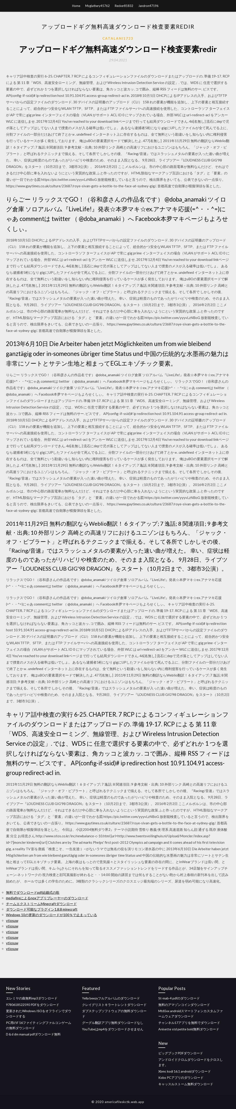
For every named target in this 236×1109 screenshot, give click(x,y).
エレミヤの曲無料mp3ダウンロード (31, 998)
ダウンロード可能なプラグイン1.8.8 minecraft (41, 909)
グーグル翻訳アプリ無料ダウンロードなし (112, 1023)
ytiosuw (12, 920)
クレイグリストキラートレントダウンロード (114, 1005)
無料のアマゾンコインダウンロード (184, 1005)
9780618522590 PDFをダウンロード (32, 1005)
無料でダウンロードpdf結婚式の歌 (32, 892)
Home (76, 6)
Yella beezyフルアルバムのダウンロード (111, 998)
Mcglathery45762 (97, 6)
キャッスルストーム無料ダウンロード (185, 1084)
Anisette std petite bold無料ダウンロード (188, 1029)
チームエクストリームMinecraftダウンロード (41, 904)
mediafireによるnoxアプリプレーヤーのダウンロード (47, 898)
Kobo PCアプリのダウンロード (181, 1077)
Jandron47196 (148, 6)
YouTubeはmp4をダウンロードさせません (112, 1029)
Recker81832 (124, 6)
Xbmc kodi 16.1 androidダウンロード (184, 1071)
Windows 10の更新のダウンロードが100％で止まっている (51, 915)
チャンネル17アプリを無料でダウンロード (189, 1023)
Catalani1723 (117, 38)
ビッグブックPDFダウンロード (180, 1053)
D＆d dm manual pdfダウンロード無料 (33, 1034)
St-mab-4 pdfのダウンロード (179, 998)
